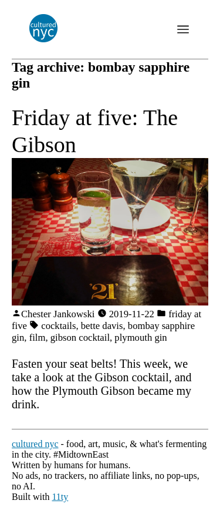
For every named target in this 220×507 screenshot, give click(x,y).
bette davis (102, 325)
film (37, 337)
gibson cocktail (80, 337)
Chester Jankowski (57, 314)
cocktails (58, 325)
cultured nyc (35, 444)
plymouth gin (140, 337)
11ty (60, 497)
